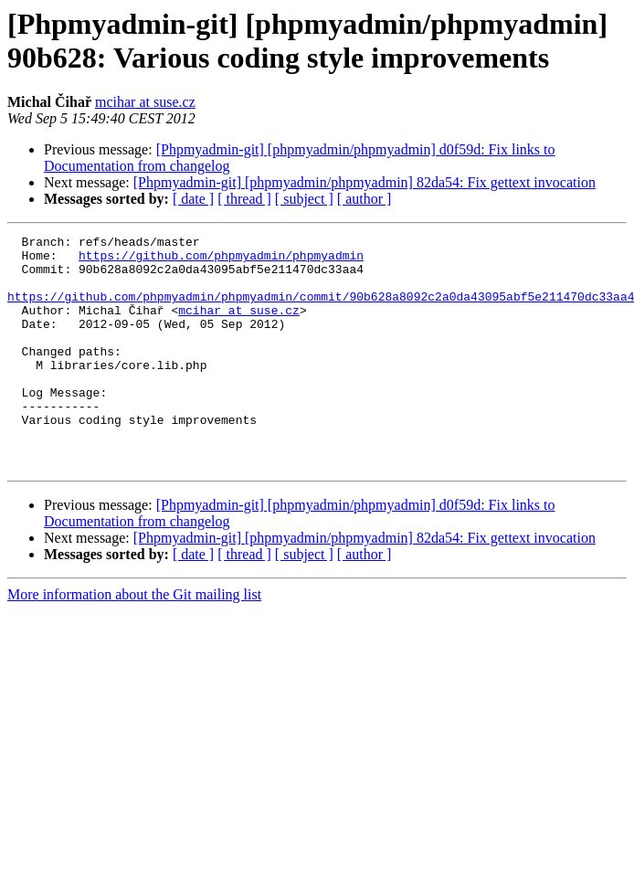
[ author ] (364, 198)
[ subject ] (304, 198)
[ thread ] (244, 198)
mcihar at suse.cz (145, 102)
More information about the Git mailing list (134, 641)
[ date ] (193, 198)
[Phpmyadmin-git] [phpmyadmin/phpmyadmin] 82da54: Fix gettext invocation (364, 182)
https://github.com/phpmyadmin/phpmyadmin (221, 260)
